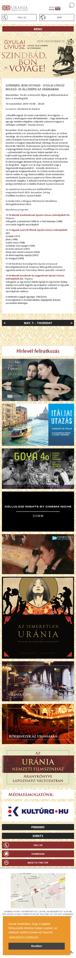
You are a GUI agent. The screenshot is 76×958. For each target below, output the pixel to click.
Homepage (38, 853)
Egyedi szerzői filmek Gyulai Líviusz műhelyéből (39, 229)
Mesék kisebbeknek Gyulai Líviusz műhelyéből (39, 215)
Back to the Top (38, 862)
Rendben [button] (36, 946)
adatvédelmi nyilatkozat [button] (23, 937)
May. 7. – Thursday (38, 323)
